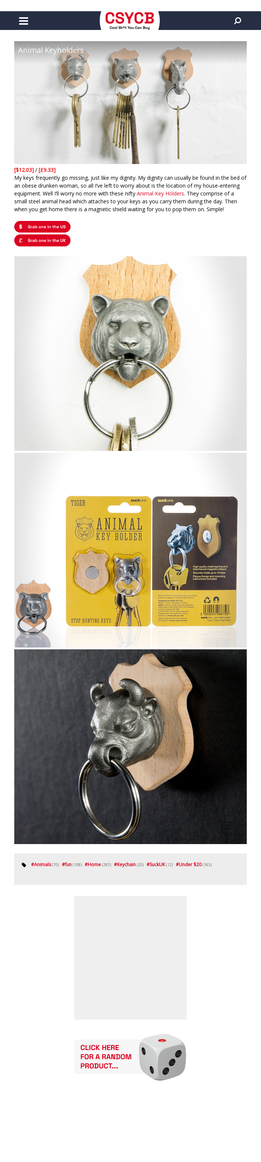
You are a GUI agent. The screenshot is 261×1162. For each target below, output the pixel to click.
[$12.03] (24, 169)
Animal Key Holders (160, 193)
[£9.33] (47, 169)
